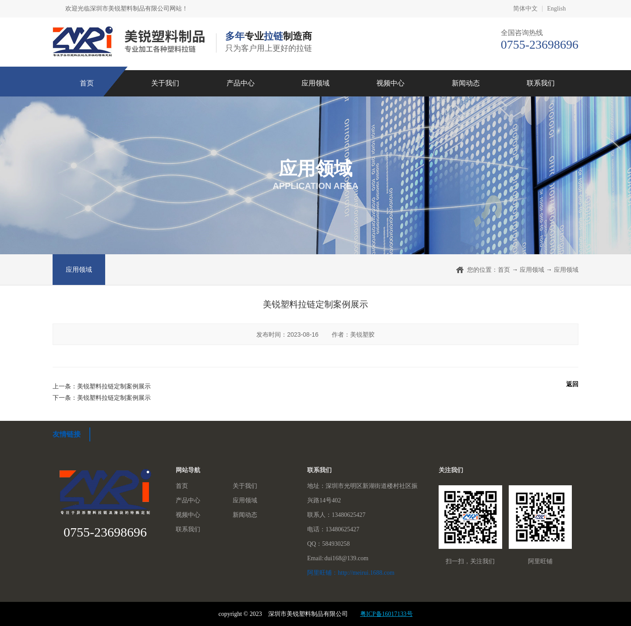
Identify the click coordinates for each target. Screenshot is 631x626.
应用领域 (315, 83)
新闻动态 (466, 83)
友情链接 (67, 434)
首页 (87, 83)
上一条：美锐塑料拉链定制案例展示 (102, 386)
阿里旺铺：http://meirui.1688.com (350, 572)
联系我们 (541, 83)
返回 (572, 384)
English (556, 9)
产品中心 (241, 83)
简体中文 (525, 9)
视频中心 (390, 83)
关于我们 (165, 83)
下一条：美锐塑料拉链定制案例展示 (102, 397)
